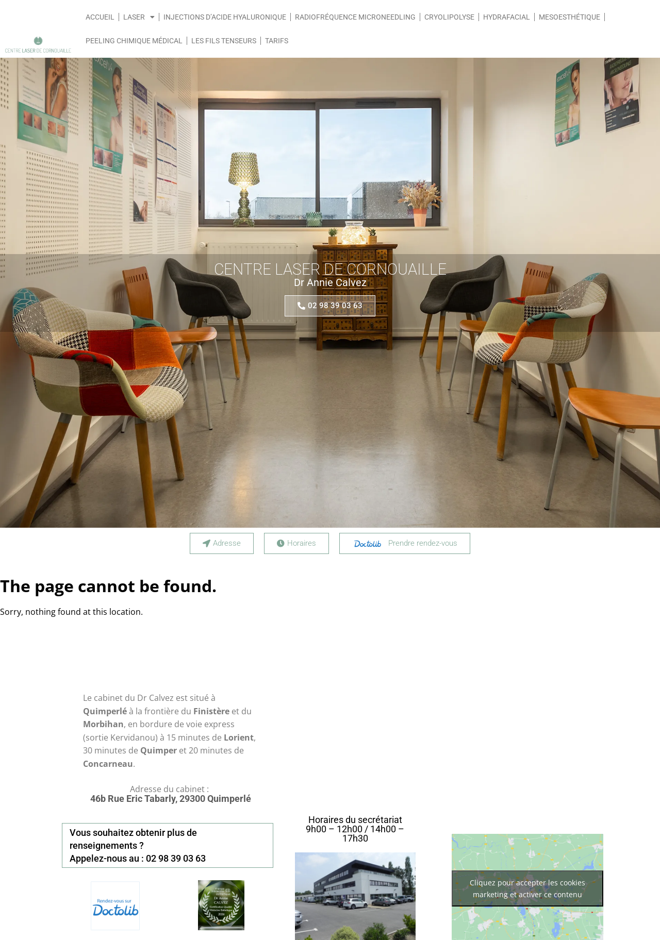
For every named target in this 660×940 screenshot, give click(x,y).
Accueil (100, 17)
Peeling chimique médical (134, 41)
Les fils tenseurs (223, 41)
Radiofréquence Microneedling (355, 17)
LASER (139, 17)
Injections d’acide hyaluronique (224, 17)
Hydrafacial (506, 17)
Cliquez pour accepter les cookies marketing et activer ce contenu (527, 888)
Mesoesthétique (569, 17)
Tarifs (276, 41)
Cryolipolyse (449, 17)
